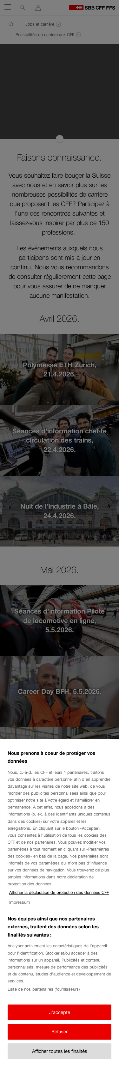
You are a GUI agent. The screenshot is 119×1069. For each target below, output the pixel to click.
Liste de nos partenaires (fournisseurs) (44, 996)
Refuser (59, 1039)
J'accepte (59, 1019)
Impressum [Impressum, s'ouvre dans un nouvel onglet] (19, 909)
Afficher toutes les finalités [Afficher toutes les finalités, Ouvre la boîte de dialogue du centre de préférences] (59, 1058)
